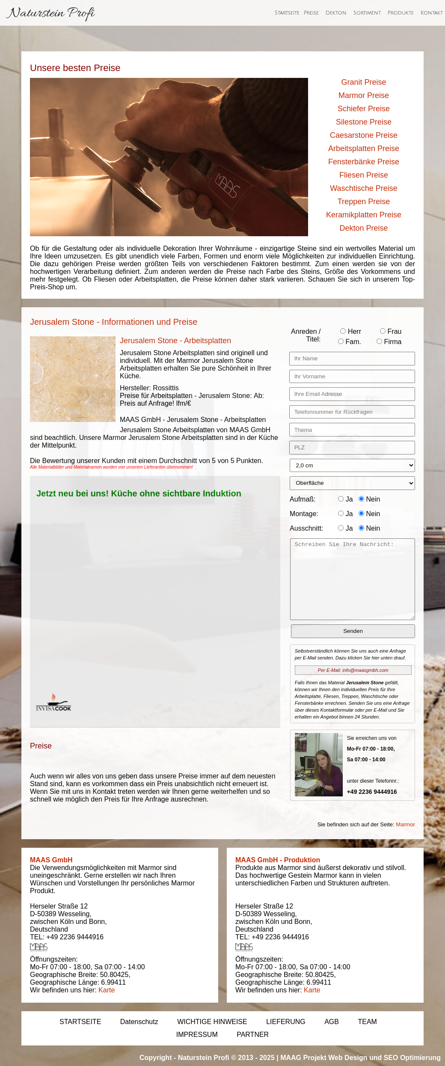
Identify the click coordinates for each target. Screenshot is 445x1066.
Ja (345, 499)
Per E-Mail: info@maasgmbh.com (353, 670)
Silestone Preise (364, 122)
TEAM (367, 1021)
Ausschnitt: (306, 528)
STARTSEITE (80, 1021)
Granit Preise (363, 82)
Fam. (349, 341)
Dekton (336, 13)
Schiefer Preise (364, 108)
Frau (390, 331)
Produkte (401, 13)
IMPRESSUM (197, 1034)
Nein (369, 499)
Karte (106, 990)
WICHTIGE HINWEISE (212, 1021)
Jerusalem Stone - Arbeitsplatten (175, 340)
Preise (311, 13)
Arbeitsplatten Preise (363, 148)
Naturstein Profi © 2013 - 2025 (226, 1057)
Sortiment (367, 13)
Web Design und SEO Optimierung (384, 1057)
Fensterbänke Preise (363, 161)
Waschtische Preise (363, 188)
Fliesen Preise (363, 175)
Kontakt (432, 13)
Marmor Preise (363, 95)
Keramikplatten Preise (363, 215)
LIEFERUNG (286, 1021)
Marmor (405, 824)
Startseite (287, 13)
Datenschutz (139, 1021)
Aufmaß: (302, 499)
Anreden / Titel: (305, 335)
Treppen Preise (364, 201)
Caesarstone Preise (364, 135)
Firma (389, 341)
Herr (350, 331)
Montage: (304, 513)
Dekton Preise (363, 228)
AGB (331, 1021)
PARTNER (253, 1034)
